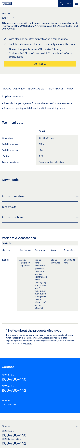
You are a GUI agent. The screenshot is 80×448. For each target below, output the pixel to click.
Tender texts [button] (40, 206)
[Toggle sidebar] (69, 3)
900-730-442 (14, 390)
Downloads (56, 88)
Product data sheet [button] (40, 196)
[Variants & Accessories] (40, 244)
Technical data (37, 88)
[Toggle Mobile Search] (61, 3)
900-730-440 (14, 379)
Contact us (40, 64)
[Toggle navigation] (76, 3)
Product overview (13, 88)
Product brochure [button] (40, 217)
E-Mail (28, 343)
